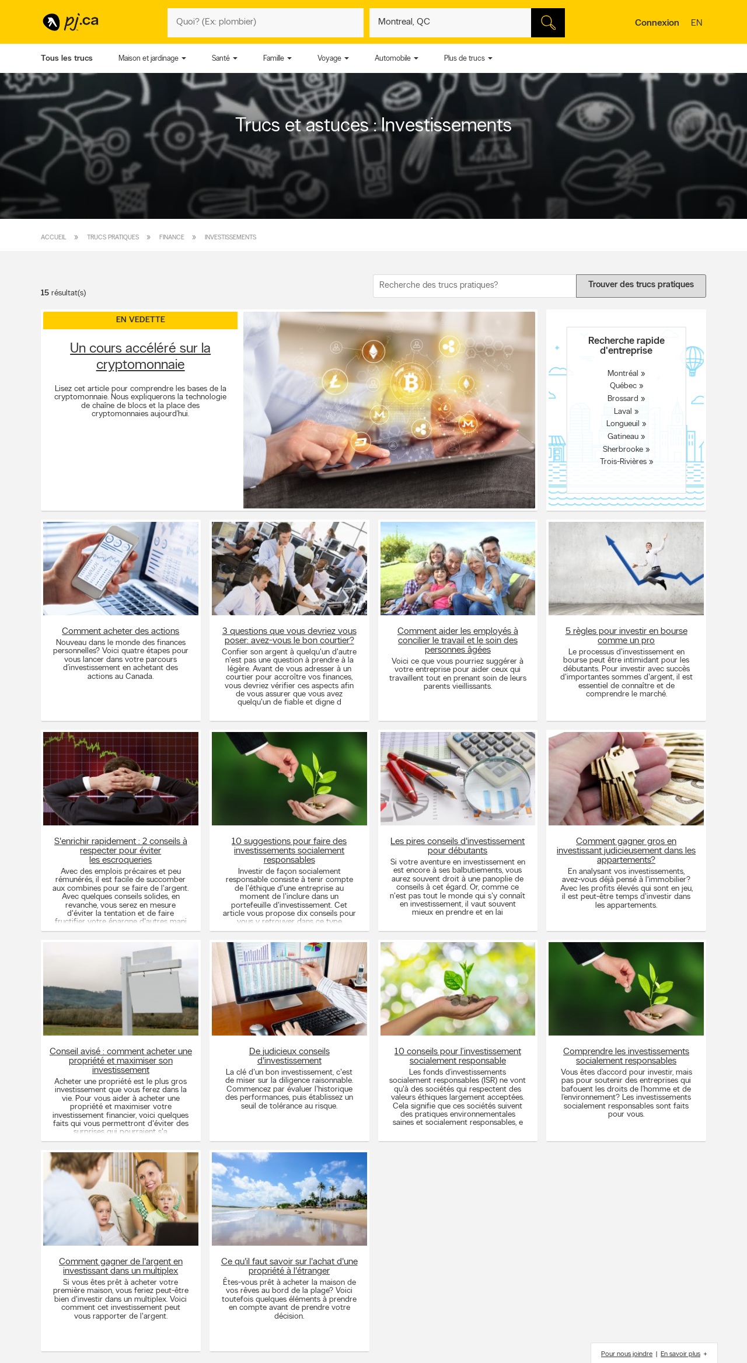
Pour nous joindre (626, 1354)
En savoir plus (680, 1354)
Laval (623, 411)
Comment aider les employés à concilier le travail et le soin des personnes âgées (457, 641)
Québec (623, 386)
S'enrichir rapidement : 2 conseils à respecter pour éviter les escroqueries (120, 851)
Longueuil (623, 424)
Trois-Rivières (623, 462)
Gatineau (623, 437)
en (698, 24)
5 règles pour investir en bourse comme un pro (626, 636)
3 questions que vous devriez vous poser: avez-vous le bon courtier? (289, 636)
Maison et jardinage (148, 58)
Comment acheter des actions (120, 631)
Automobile (393, 58)
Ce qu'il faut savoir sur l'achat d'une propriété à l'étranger (289, 1266)
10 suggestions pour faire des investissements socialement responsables (289, 851)
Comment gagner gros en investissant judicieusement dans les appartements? (626, 851)
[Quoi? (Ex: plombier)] (265, 22)
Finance (171, 238)
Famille (273, 58)
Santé (221, 58)
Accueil (54, 238)
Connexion (657, 23)
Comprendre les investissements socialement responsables (626, 1056)
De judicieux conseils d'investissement (289, 1056)
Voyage (329, 58)
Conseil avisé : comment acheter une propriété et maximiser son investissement (121, 1061)
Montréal (623, 373)
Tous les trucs (67, 58)
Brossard (623, 399)
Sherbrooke (623, 449)
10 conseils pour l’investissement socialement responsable (458, 1056)
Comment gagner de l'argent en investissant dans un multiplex (121, 1266)
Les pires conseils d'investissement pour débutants (457, 846)
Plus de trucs (464, 58)
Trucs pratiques (113, 238)
